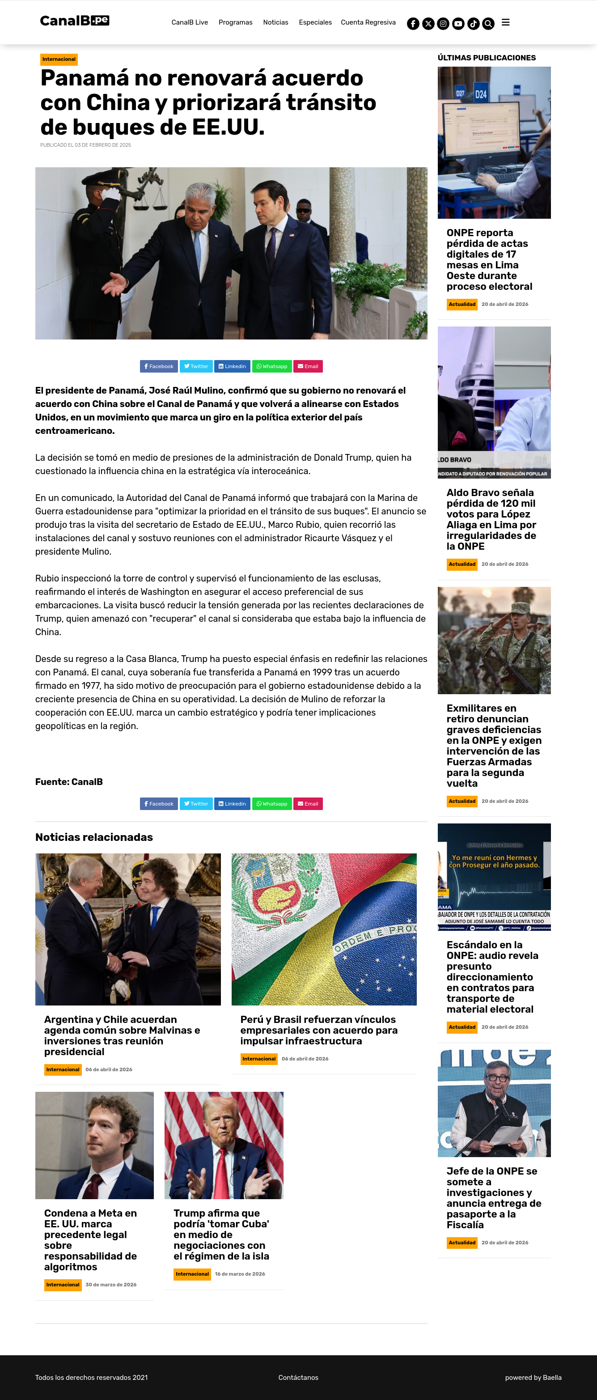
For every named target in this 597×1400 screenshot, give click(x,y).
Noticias (275, 22)
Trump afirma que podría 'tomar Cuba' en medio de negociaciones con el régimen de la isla (221, 1234)
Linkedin (232, 366)
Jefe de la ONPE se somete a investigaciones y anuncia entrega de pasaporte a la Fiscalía (494, 1198)
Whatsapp (272, 366)
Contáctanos (299, 1378)
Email (308, 366)
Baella (552, 1378)
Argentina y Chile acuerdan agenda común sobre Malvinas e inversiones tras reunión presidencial (122, 1036)
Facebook (159, 366)
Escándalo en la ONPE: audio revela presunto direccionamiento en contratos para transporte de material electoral (493, 977)
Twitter (196, 366)
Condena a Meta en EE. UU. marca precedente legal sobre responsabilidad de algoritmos (90, 1240)
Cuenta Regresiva (368, 22)
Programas (236, 22)
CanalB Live (190, 22)
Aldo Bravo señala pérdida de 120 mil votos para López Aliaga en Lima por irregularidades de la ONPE (492, 519)
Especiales (315, 22)
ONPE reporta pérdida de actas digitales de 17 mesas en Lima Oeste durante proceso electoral (490, 260)
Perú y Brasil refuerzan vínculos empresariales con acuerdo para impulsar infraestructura (319, 1030)
